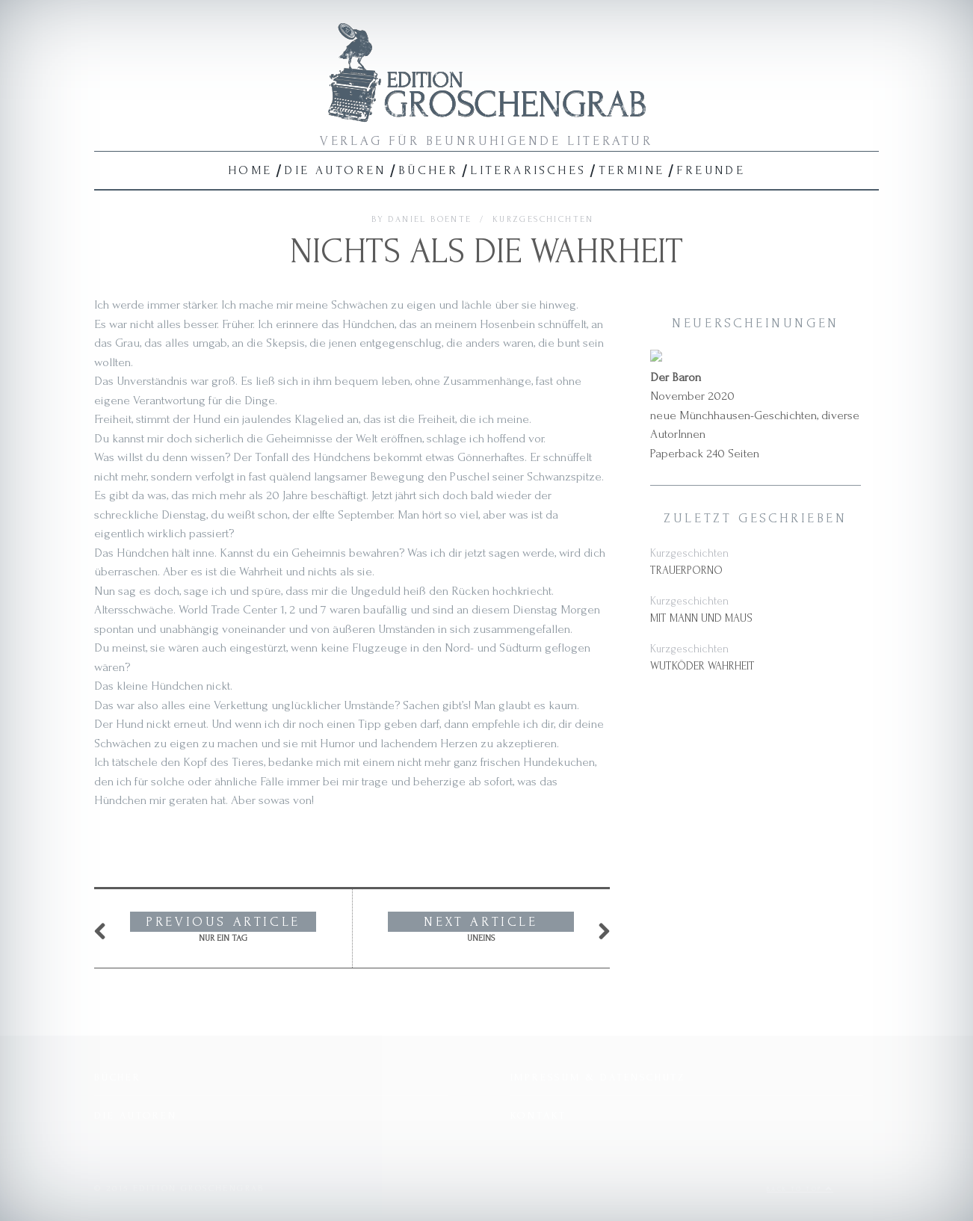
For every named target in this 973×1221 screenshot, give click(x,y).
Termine (632, 170)
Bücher (428, 170)
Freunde (710, 170)
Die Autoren (335, 170)
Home (250, 170)
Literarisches (528, 170)
